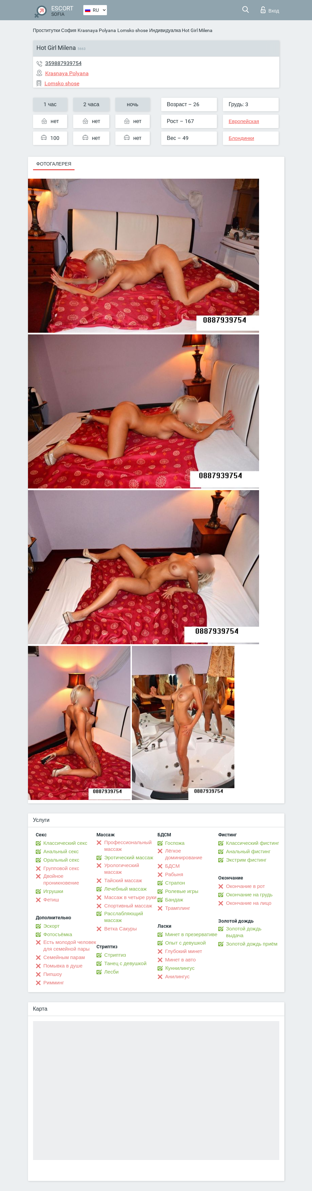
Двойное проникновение (61, 879)
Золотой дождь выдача (243, 932)
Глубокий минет (183, 951)
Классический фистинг (252, 843)
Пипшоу (53, 974)
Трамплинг (177, 908)
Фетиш (51, 900)
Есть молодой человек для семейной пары (70, 945)
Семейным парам (64, 957)
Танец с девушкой (125, 963)
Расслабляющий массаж (123, 917)
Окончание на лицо (249, 903)
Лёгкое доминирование (183, 854)
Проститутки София (55, 30)
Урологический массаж (121, 868)
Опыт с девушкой (185, 943)
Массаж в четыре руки (130, 897)
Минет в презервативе (191, 934)
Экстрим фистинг (246, 860)
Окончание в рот (245, 886)
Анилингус (177, 977)
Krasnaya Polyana (97, 30)
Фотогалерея (54, 164)
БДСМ (172, 866)
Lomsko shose (132, 30)
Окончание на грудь (249, 895)
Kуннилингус (180, 968)
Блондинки (241, 138)
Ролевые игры (182, 891)
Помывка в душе (63, 966)
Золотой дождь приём (251, 944)
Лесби (111, 972)
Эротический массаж (128, 858)
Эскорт (52, 926)
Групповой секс (61, 868)
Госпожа (175, 843)
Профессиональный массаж (128, 845)
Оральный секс (61, 860)
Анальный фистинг (248, 851)
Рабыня (174, 874)
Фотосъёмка (58, 934)
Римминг (54, 983)
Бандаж (174, 900)
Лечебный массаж (125, 889)
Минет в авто (180, 960)
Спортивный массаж (128, 906)
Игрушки (53, 891)
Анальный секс (61, 851)
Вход (270, 9)
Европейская (244, 121)
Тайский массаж (123, 880)
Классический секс (65, 843)
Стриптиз (115, 955)
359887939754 (63, 63)
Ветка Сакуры (120, 929)
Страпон (175, 883)
